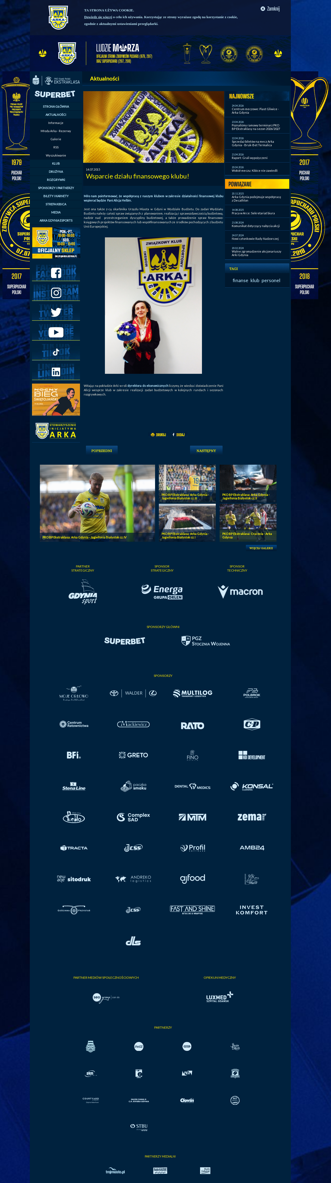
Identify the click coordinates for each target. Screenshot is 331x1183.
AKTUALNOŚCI (56, 114)
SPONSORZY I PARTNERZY (56, 188)
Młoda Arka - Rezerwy (56, 131)
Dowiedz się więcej (98, 17)
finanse (240, 280)
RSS (56, 147)
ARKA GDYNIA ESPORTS (56, 220)
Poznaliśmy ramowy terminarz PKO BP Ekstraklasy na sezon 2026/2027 (256, 126)
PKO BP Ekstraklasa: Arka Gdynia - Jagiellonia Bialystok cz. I (185, 535)
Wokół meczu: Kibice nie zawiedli (255, 170)
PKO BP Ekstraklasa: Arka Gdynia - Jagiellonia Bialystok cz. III (185, 496)
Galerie (55, 139)
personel (271, 280)
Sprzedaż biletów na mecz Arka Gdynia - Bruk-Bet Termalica (253, 143)
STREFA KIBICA (56, 204)
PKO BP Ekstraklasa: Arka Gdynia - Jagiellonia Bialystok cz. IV (84, 537)
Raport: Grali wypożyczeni (250, 158)
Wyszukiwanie (56, 155)
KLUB (56, 163)
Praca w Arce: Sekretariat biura (253, 213)
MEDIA (55, 212)
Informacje (55, 123)
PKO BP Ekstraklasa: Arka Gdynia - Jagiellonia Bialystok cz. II (246, 496)
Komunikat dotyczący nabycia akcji (256, 226)
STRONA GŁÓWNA (56, 106)
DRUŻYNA (56, 171)
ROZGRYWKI (56, 179)
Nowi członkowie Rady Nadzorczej (255, 238)
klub (254, 280)
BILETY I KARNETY (56, 196)
